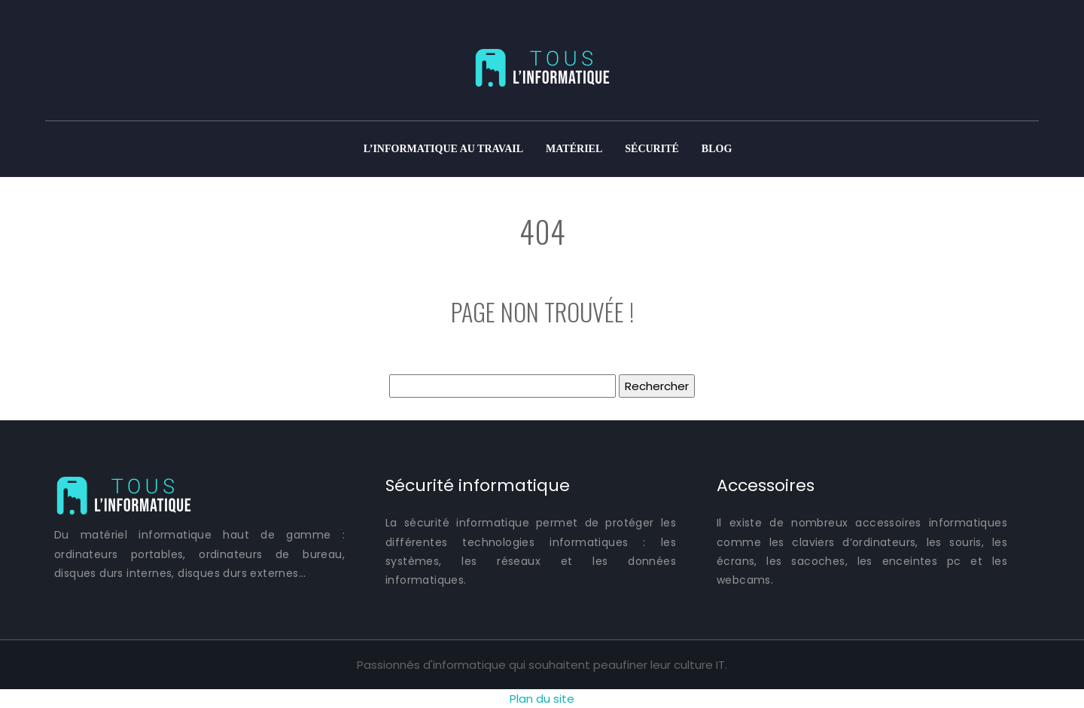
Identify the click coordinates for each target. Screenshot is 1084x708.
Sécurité (652, 148)
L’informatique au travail (443, 148)
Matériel (574, 148)
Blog (717, 148)
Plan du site (542, 698)
